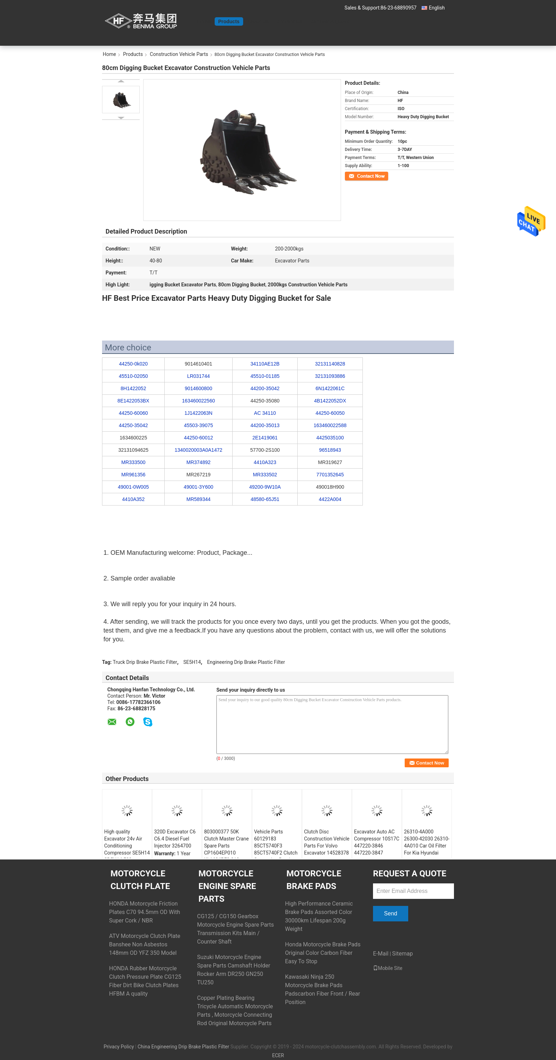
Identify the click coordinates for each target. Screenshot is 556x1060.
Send (390, 913)
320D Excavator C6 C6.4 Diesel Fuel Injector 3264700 (175, 839)
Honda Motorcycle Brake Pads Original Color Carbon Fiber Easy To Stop (322, 953)
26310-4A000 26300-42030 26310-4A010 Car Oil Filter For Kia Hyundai (426, 842)
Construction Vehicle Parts (179, 54)
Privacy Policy (118, 1046)
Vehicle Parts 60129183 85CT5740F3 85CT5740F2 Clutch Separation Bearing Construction (275, 849)
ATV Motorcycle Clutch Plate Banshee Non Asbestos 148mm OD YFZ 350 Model (144, 944)
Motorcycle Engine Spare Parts (227, 886)
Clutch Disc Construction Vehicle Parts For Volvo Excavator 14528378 (326, 842)
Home (204, 21)
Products (229, 21)
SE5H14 (192, 662)
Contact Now (357, 175)
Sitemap (402, 953)
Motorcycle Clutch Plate (140, 880)
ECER (278, 1055)
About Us (258, 21)
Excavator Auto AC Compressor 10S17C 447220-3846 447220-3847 (376, 842)
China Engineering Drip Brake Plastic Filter (183, 1046)
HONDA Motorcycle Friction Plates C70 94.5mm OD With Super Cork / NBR (144, 912)
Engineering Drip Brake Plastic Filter (246, 662)
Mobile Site (388, 968)
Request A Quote (329, 21)
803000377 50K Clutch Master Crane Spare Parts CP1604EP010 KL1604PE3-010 (226, 846)
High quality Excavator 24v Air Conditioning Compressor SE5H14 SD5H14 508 (127, 846)
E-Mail (380, 953)
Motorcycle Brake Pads (313, 880)
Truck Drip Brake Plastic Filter (145, 662)
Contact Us (289, 21)
